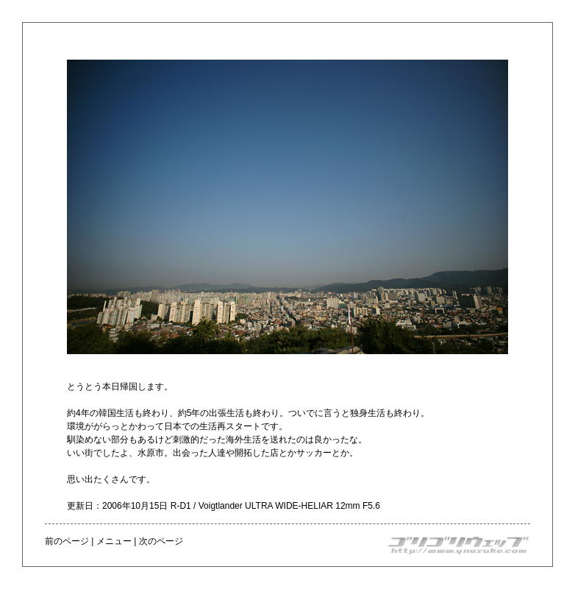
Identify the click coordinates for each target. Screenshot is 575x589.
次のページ (161, 541)
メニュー (114, 541)
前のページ (67, 541)
